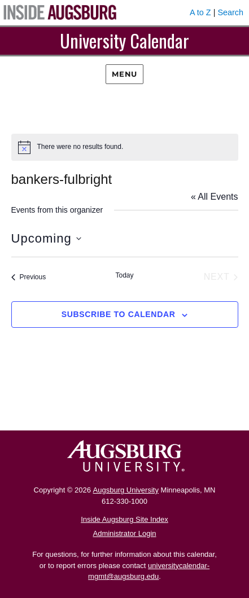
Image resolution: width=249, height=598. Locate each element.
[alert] (124, 147)
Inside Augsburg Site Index (124, 519)
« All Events (214, 196)
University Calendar (124, 40)
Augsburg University (126, 490)
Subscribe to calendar (119, 314)
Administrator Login (124, 533)
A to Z (200, 12)
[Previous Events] (28, 277)
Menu (124, 73)
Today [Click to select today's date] (124, 275)
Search (230, 12)
